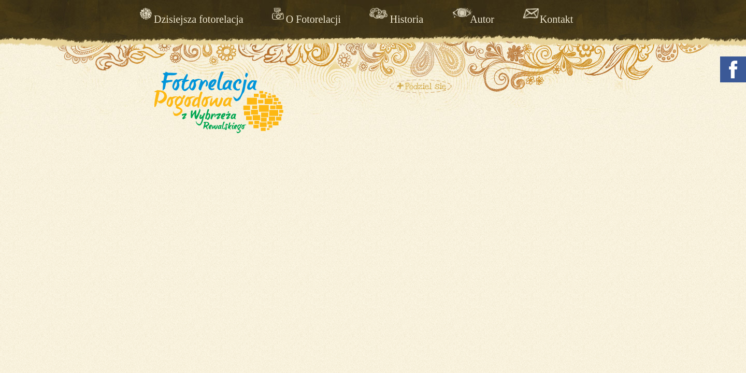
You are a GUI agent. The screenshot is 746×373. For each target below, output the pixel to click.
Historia (406, 18)
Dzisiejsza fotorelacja (198, 18)
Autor (482, 18)
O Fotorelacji (313, 18)
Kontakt (556, 18)
